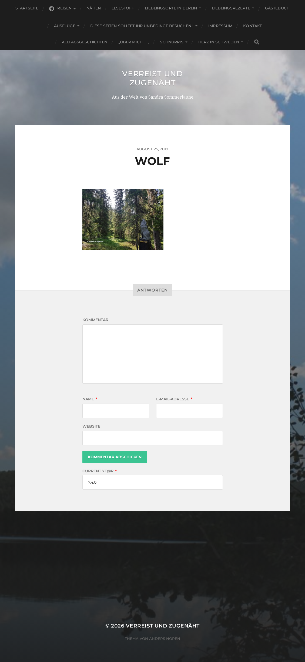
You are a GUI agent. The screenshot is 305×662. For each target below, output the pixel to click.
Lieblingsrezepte (231, 8)
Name (89, 399)
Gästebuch (277, 8)
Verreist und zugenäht (152, 78)
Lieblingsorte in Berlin (171, 8)
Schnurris (171, 42)
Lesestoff (123, 8)
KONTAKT (252, 25)
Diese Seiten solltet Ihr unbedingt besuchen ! (141, 25)
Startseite (26, 8)
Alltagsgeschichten (85, 42)
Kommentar (95, 319)
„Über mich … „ (133, 42)
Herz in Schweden (218, 42)
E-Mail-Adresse (174, 399)
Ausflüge (64, 25)
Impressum (220, 25)
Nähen (93, 8)
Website (91, 426)
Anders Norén (164, 638)
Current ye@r (99, 471)
